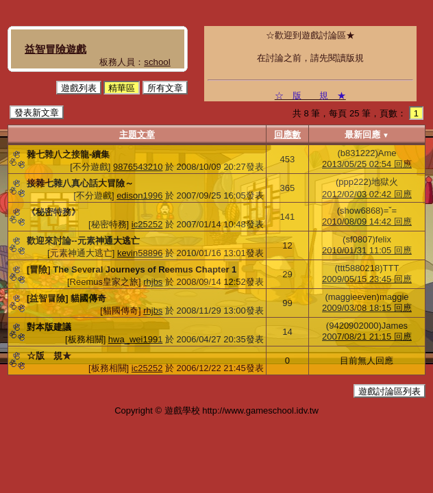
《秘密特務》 (53, 212)
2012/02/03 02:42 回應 (367, 194)
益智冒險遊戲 (55, 49)
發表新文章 (36, 113)
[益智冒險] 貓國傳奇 (66, 298)
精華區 (121, 88)
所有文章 (165, 88)
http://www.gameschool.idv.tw (260, 410)
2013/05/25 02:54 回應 (367, 164)
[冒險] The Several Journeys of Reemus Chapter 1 (131, 269)
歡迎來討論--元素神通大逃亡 (83, 241)
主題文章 (137, 134)
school (157, 62)
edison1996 (139, 195)
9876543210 (137, 167)
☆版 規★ (49, 356)
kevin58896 (140, 253)
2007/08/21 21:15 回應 (367, 336)
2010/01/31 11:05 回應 (367, 250)
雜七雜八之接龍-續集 (68, 154)
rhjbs (152, 282)
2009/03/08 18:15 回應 (367, 308)
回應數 (287, 134)
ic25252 (147, 224)
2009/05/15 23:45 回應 (367, 279)
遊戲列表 (79, 88)
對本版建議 (49, 327)
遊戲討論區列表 (389, 391)
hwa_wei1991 (135, 339)
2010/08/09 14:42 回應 (367, 221)
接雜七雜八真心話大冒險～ (80, 183)
